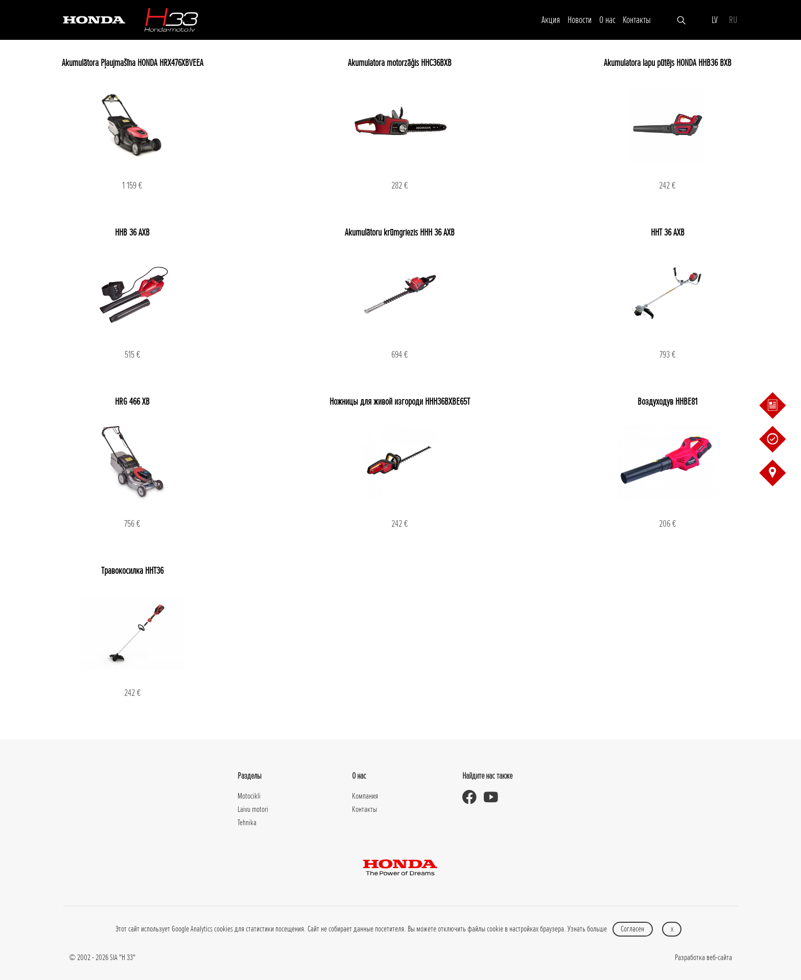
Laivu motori (253, 809)
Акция (550, 19)
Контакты (637, 19)
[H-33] (171, 20)
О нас (607, 19)
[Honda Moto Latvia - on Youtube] (494, 797)
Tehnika (247, 823)
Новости (580, 19)
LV (715, 19)
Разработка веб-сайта (703, 957)
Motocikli (249, 796)
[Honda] (94, 19)
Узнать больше (587, 929)
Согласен (632, 929)
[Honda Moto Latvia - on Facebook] (473, 797)
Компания (365, 796)
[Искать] (681, 19)
